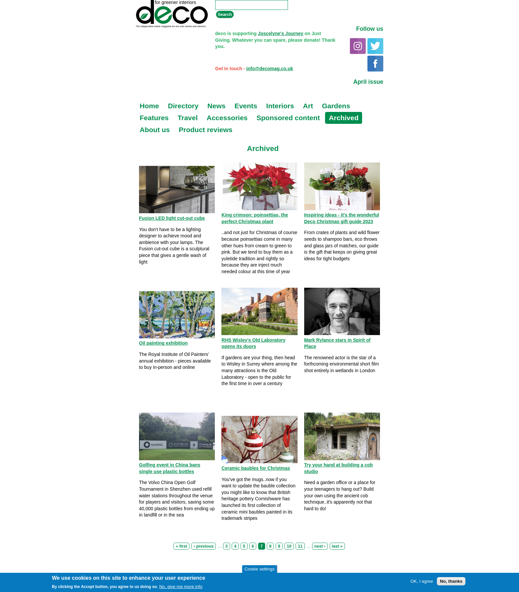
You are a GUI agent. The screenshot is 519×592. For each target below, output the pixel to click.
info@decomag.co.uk (269, 68)
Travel (188, 118)
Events (245, 106)
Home (149, 106)
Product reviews (205, 129)
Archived (343, 118)
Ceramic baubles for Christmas (255, 468)
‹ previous (203, 546)
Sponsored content (288, 118)
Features (154, 118)
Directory (183, 106)
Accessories (227, 118)
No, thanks (451, 581)
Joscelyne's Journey (280, 33)
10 (289, 546)
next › (320, 546)
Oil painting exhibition (163, 343)
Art (308, 106)
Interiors (280, 106)
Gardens (336, 106)
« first (181, 546)
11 (300, 546)
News (217, 106)
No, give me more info (180, 586)
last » (337, 546)
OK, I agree (421, 581)
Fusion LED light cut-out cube (172, 218)
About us (155, 129)
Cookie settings (259, 569)
